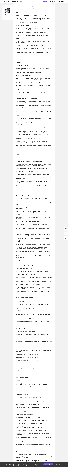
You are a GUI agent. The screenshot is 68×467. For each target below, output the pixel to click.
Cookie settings (58, 464)
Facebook (7, 18)
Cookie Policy (30, 465)
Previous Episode (52, 1)
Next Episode (61, 1)
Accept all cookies (48, 464)
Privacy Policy (35, 465)
